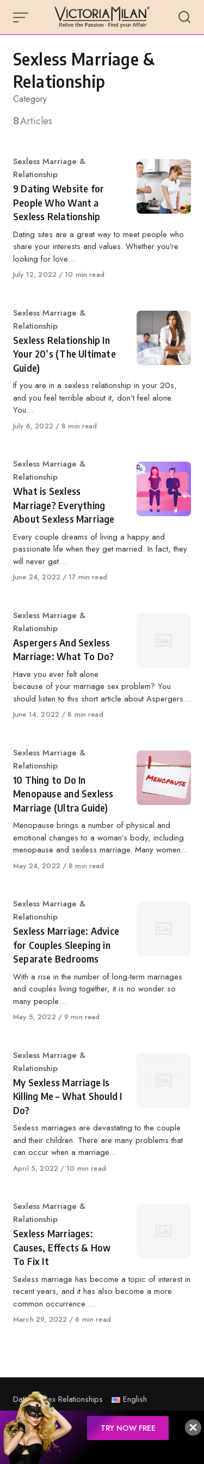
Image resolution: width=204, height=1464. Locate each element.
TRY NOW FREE (128, 1428)
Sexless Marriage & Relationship (49, 167)
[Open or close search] (184, 17)
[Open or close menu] (21, 17)
